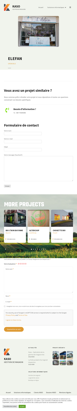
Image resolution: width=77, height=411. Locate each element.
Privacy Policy (10, 315)
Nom (7, 296)
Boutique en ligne (33, 380)
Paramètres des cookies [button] (10, 406)
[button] (5, 249)
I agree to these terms (13, 320)
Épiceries (34, 239)
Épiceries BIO (11, 239)
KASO (16, 6)
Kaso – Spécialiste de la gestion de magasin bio (36, 353)
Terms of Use (22, 315)
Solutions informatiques (56, 7)
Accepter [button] (22, 406)
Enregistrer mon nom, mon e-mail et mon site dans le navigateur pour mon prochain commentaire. (34, 306)
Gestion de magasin (34, 375)
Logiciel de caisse (33, 378)
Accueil (41, 7)
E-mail (8, 302)
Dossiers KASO (51, 392)
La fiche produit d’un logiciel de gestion (38, 361)
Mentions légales (65, 392)
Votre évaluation (10, 264)
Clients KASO (38, 392)
